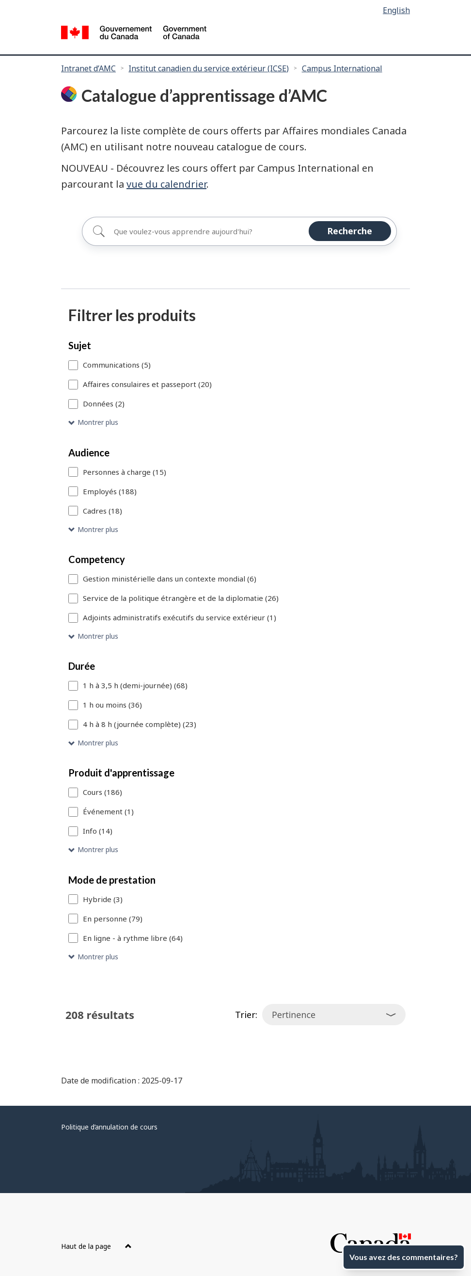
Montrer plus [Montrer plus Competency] (98, 636)
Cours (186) (102, 792)
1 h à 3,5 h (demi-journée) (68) (135, 685)
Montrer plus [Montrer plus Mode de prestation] (98, 956)
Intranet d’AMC (88, 68)
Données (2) (104, 403)
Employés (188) (110, 491)
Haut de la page (96, 1246)
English (396, 10)
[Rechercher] (239, 231)
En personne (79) (112, 918)
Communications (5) (117, 365)
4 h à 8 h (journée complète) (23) (139, 724)
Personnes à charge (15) (124, 472)
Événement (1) (108, 811)
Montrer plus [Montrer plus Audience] (98, 529)
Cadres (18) (102, 511)
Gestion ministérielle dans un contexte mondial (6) (169, 578)
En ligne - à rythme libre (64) (133, 938)
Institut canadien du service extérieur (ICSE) (208, 68)
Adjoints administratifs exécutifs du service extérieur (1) (179, 617)
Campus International (342, 68)
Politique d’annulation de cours (109, 1126)
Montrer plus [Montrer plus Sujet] (98, 422)
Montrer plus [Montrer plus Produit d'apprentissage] (98, 849)
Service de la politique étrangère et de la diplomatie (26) (181, 598)
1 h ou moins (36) (112, 705)
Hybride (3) (103, 899)
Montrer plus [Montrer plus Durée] (98, 742)
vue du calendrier (166, 184)
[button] (235, 422)
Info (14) (97, 831)
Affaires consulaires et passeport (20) (147, 384)
